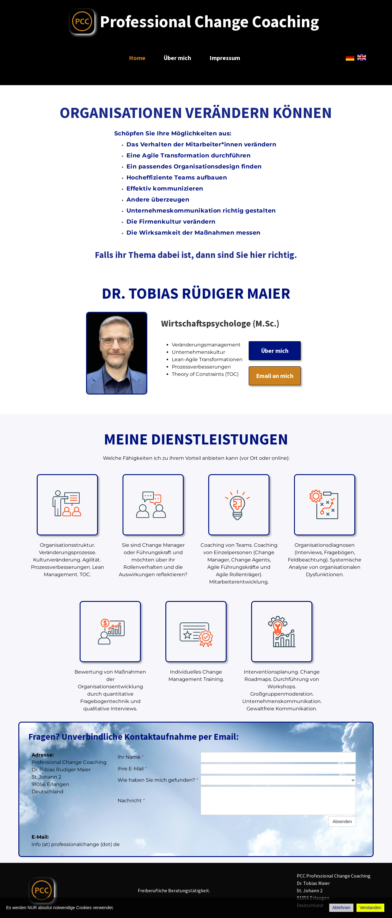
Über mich (177, 58)
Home (137, 58)
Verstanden (370, 907)
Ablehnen (341, 907)
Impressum (224, 58)
